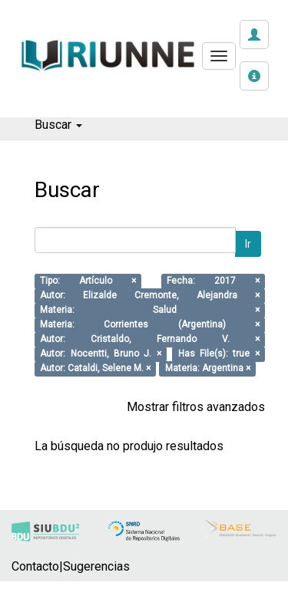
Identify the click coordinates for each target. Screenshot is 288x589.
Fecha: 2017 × (213, 281)
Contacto (35, 566)
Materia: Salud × (150, 310)
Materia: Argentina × (207, 369)
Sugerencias (96, 566)
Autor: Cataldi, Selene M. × (95, 369)
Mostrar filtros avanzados (196, 407)
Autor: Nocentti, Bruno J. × (100, 354)
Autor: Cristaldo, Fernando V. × (150, 339)
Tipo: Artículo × (88, 281)
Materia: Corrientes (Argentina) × (150, 325)
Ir (248, 244)
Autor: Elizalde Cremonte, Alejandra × (150, 296)
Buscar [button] (58, 124)
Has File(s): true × (219, 354)
